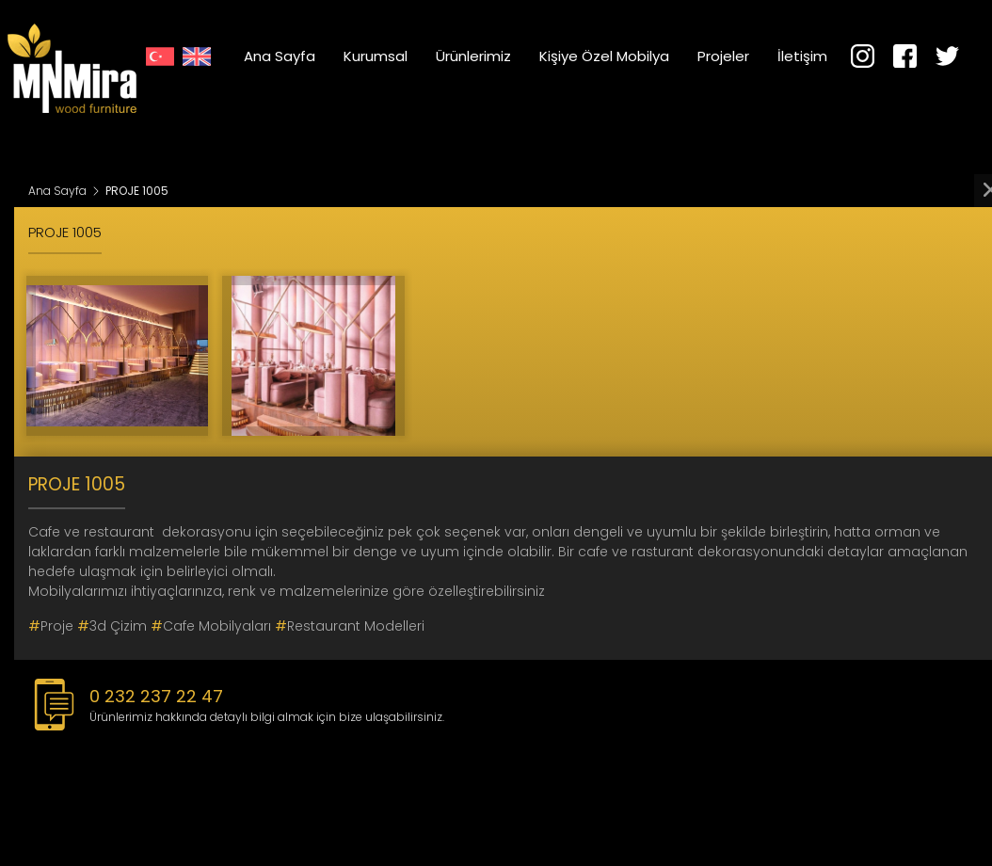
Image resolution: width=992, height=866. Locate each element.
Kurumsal (376, 56)
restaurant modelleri (349, 626)
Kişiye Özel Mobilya (604, 56)
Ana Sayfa (279, 56)
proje (50, 626)
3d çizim (112, 626)
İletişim (802, 56)
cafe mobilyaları (211, 626)
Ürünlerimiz (473, 56)
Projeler (723, 56)
